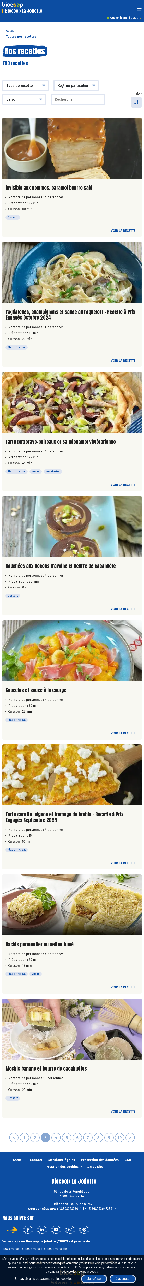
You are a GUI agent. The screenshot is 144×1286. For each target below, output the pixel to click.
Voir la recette (123, 231)
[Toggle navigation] (139, 9)
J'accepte (123, 1279)
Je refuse (94, 1279)
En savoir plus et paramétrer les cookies (43, 1279)
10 (119, 1137)
